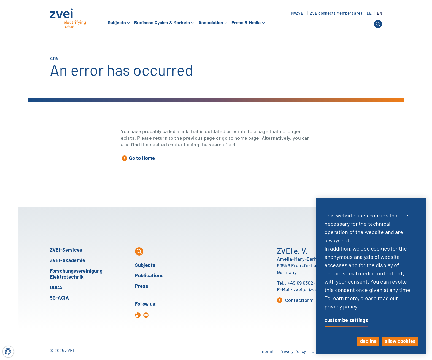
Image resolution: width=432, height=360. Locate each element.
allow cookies (400, 341)
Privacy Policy (292, 351)
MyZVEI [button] (297, 13)
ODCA (56, 287)
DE (369, 13)
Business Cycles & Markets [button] (162, 23)
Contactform (295, 300)
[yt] (146, 315)
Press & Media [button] (246, 23)
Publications (149, 275)
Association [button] (210, 23)
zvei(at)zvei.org (310, 290)
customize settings (346, 320)
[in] (138, 315)
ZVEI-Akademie (67, 260)
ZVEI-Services (66, 250)
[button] (378, 24)
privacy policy (341, 307)
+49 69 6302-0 (303, 283)
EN (379, 13)
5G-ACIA (59, 298)
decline (368, 341)
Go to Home (138, 158)
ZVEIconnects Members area (336, 13)
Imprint (267, 351)
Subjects (145, 265)
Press (141, 286)
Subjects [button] (117, 23)
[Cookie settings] (8, 351)
